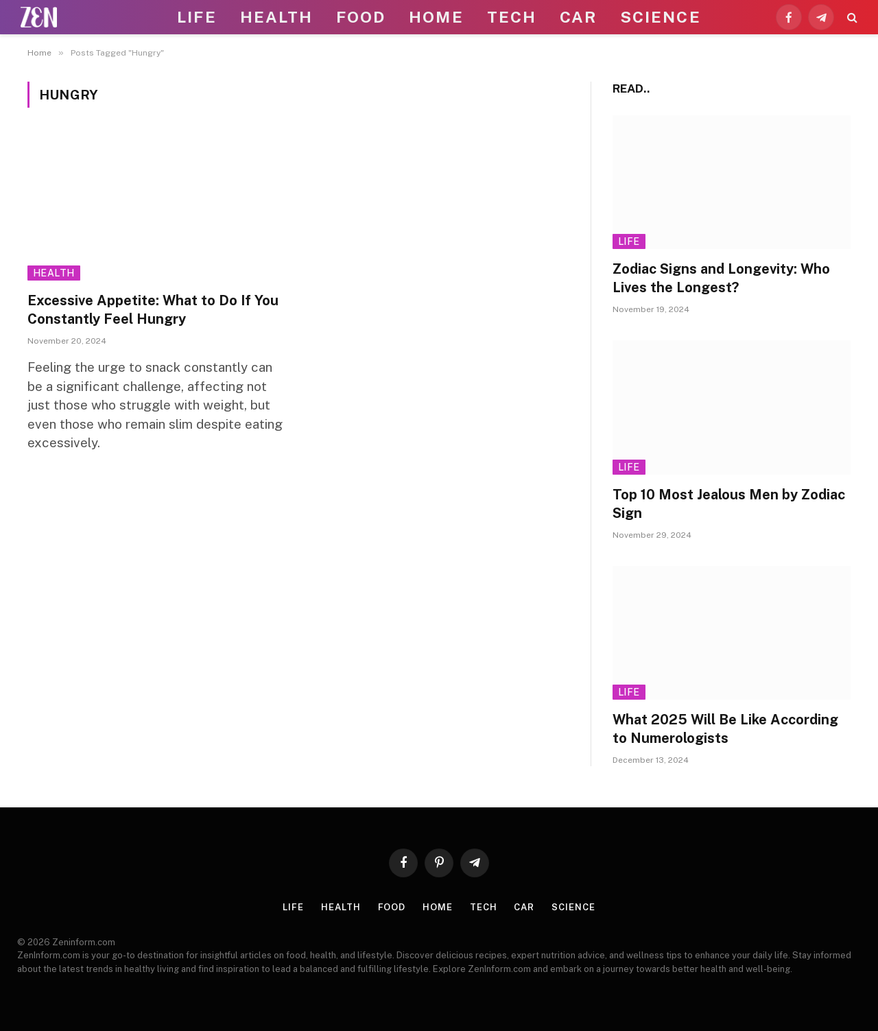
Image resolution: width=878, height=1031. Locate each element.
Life (196, 17)
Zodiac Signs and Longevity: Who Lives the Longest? (721, 278)
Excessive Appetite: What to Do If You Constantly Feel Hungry (152, 309)
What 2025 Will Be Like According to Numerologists (725, 728)
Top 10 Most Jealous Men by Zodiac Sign (729, 503)
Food (360, 17)
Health (276, 17)
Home (436, 17)
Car (578, 17)
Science (660, 17)
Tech (511, 17)
